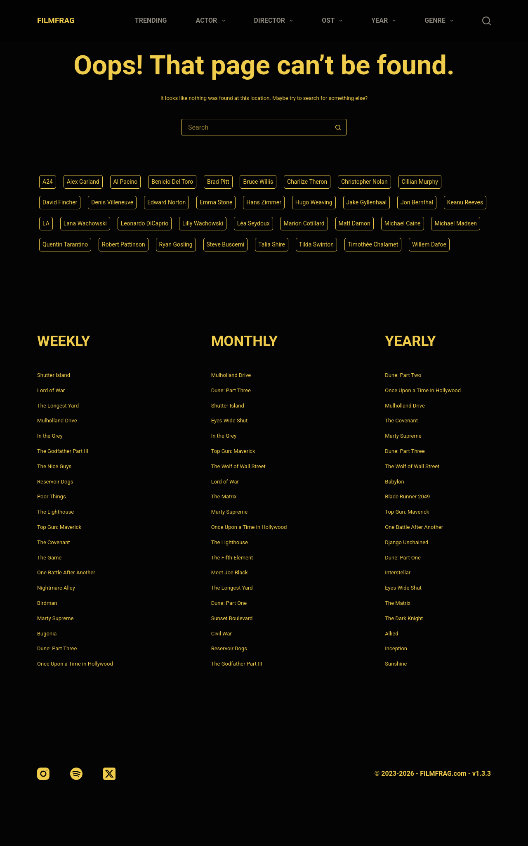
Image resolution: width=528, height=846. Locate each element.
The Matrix (224, 496)
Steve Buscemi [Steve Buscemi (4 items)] (226, 244)
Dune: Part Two (403, 375)
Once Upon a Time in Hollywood (75, 664)
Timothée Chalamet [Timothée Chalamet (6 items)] (373, 244)
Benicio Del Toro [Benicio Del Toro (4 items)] (172, 181)
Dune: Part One (229, 603)
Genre (440, 21)
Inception (396, 648)
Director (275, 21)
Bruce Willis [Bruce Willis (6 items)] (258, 181)
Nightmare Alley (56, 588)
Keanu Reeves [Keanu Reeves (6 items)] (465, 202)
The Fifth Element (232, 558)
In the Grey (50, 436)
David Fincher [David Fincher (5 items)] (59, 202)
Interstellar (397, 572)
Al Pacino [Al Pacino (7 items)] (125, 181)
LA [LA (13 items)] (46, 223)
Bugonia (47, 633)
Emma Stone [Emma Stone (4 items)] (216, 202)
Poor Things (51, 496)
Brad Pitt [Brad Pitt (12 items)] (218, 181)
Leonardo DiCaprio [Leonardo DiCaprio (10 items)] (145, 223)
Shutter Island (53, 375)
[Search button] (338, 127)
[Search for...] (256, 127)
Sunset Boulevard (232, 618)
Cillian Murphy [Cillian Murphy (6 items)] (420, 181)
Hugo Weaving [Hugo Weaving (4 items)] (313, 202)
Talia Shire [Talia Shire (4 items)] (271, 244)
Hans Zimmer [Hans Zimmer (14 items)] (263, 202)
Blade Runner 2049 (407, 496)
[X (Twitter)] (109, 774)
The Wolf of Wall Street (238, 466)
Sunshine (396, 664)
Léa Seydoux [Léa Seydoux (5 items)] (253, 223)
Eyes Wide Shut (229, 420)
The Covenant (53, 542)
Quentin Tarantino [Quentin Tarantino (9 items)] (65, 244)
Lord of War (51, 390)
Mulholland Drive (57, 420)
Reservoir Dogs (55, 482)
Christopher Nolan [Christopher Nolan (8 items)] (364, 181)
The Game (49, 558)
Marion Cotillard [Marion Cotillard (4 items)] (303, 223)
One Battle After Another (66, 572)
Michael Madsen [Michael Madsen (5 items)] (455, 223)
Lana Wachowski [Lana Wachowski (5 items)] (85, 223)
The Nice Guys (54, 466)
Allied (391, 633)
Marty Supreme (55, 618)
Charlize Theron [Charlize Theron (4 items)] (307, 181)
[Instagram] (43, 774)
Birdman (47, 603)
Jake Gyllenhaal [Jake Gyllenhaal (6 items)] (366, 202)
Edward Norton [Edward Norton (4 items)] (166, 202)
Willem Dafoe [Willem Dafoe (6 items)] (429, 244)
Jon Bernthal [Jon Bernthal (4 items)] (417, 202)
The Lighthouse (55, 512)
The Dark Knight (404, 618)
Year (385, 21)
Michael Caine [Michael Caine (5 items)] (402, 223)
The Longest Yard (58, 406)
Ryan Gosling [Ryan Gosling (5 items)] (176, 244)
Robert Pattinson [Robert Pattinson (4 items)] (123, 244)
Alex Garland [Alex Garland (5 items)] (83, 181)
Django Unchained (406, 542)
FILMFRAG (56, 20)
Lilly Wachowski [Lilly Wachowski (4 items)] (202, 223)
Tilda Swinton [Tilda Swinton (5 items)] (316, 244)
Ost (334, 21)
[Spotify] (76, 774)
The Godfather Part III (62, 451)
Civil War (221, 633)
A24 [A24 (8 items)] (47, 181)
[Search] (486, 21)
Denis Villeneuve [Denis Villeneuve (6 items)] (112, 202)
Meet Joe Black (229, 572)
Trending (151, 20)
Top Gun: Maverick (59, 527)
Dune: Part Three (57, 648)
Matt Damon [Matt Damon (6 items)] (354, 223)
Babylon (394, 482)
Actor (212, 21)
